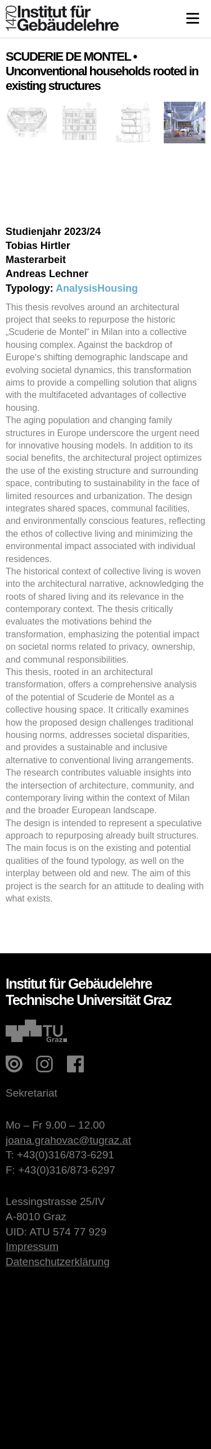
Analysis (76, 288)
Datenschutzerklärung (58, 1261)
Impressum (32, 1246)
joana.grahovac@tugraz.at (68, 1140)
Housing (117, 288)
